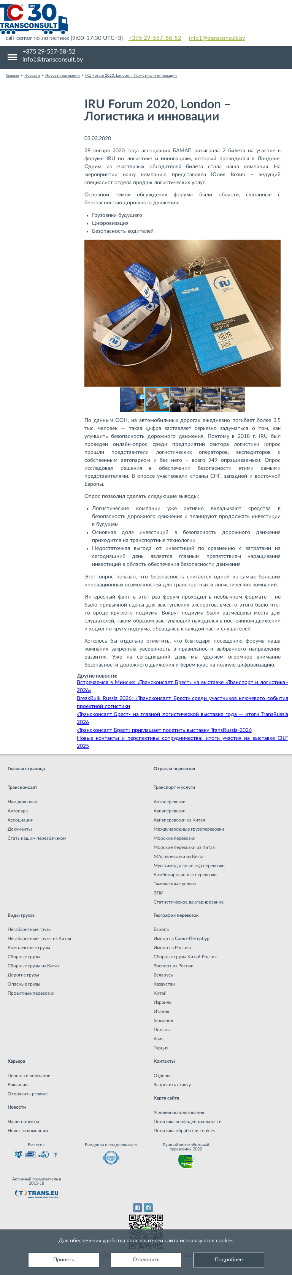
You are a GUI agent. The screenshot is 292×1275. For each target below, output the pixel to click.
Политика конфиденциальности (188, 1121)
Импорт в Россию (172, 947)
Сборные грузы (24, 956)
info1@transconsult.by (217, 38)
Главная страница (26, 768)
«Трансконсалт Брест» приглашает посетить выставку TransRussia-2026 (164, 730)
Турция (161, 1048)
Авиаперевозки (170, 811)
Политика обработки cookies (184, 1130)
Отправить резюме (28, 1094)
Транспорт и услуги (174, 787)
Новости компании (28, 1130)
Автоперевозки (170, 801)
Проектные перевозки (31, 993)
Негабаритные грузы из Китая (39, 938)
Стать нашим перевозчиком (37, 838)
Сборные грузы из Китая (34, 966)
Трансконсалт (22, 787)
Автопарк (18, 811)
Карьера (16, 1061)
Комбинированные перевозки (185, 874)
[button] (274, 246)
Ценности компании (29, 1075)
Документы (20, 829)
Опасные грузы (24, 984)
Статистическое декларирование (189, 902)
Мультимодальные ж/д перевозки (189, 865)
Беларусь (163, 975)
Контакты (164, 1061)
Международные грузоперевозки (189, 829)
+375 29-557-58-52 (155, 38)
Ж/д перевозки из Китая (179, 856)
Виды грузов (21, 915)
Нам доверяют (23, 801)
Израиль (162, 1002)
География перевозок (176, 915)
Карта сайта (166, 1098)
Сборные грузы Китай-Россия (185, 956)
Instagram (148, 1208)
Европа (161, 929)
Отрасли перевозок (174, 768)
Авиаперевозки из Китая (179, 820)
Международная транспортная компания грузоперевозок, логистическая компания (146, 19)
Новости (17, 1107)
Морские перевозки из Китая (184, 847)
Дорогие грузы (23, 975)
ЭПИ (158, 893)
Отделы (162, 1075)
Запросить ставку (172, 1084)
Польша (162, 1029)
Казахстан (164, 984)
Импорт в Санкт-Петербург (182, 938)
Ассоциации (20, 820)
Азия (158, 1038)
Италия (161, 1011)
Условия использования (179, 1112)
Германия (163, 1020)
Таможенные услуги (175, 884)
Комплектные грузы (29, 947)
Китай (160, 993)
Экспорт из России (174, 966)
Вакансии (18, 1084)
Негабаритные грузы (30, 929)
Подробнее (229, 1259)
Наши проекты (23, 1121)
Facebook (137, 1208)
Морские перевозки (174, 838)
